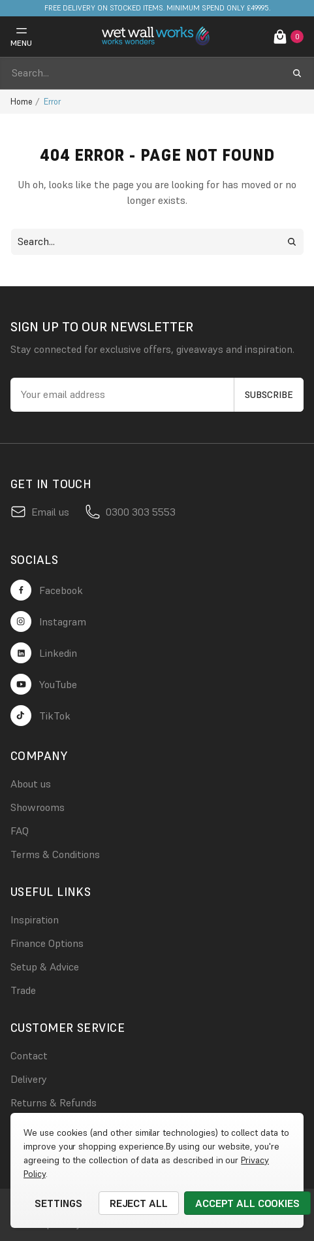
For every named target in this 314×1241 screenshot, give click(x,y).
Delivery (28, 1078)
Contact (29, 1055)
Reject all (139, 1203)
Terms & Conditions (55, 854)
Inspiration (34, 919)
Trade (23, 990)
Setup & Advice (44, 966)
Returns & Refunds (53, 1102)
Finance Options (47, 943)
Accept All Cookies (247, 1203)
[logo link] (157, 36)
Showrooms (37, 807)
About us (30, 783)
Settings (58, 1203)
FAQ (19, 830)
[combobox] (145, 73)
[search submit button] (297, 73)
